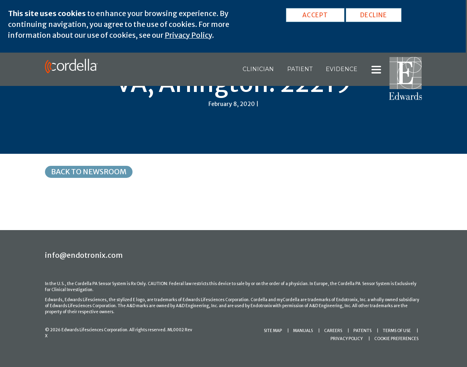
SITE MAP (273, 330)
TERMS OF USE (397, 330)
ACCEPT (315, 15)
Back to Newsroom (88, 171)
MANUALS (303, 330)
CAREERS (333, 330)
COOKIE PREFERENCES (396, 338)
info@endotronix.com (84, 255)
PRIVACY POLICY (346, 338)
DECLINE (373, 15)
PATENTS (362, 330)
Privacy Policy (188, 35)
